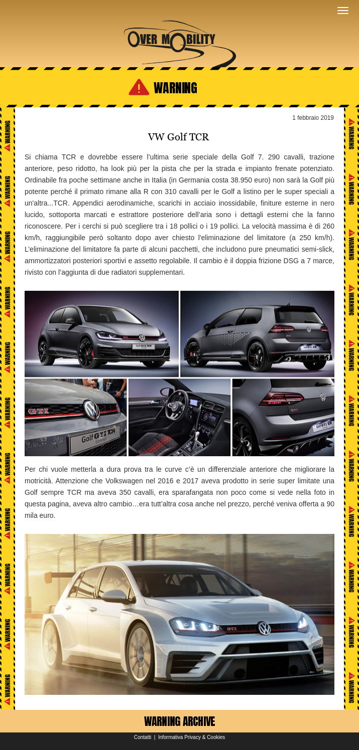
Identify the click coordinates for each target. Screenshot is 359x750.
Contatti (142, 737)
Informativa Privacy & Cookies (191, 737)
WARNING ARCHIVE (179, 721)
